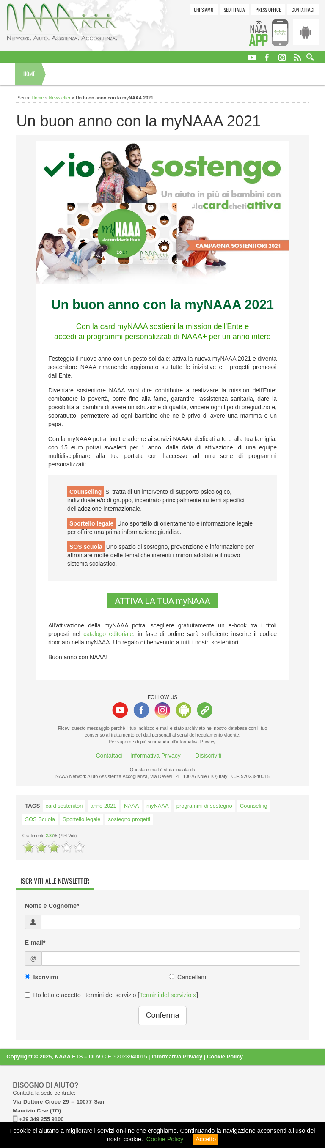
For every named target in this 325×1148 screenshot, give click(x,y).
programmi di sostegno (204, 806)
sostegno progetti (129, 819)
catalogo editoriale (108, 633)
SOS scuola (85, 546)
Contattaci (303, 9)
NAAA (131, 806)
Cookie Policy (225, 1056)
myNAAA (157, 806)
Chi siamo (203, 9)
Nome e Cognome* (52, 905)
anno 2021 (103, 806)
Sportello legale (91, 523)
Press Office (268, 9)
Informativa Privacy (155, 755)
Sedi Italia (234, 9)
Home (29, 74)
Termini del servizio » (168, 995)
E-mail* (35, 942)
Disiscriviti (208, 755)
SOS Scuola (40, 819)
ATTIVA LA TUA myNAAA (162, 601)
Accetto (206, 1139)
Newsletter (59, 97)
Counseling (85, 491)
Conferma (162, 1015)
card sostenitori (64, 806)
